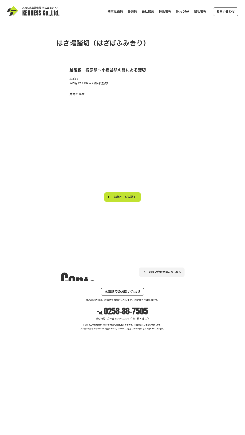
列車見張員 (115, 11)
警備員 (132, 11)
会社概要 (148, 11)
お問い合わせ (225, 11)
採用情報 (165, 11)
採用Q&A (182, 11)
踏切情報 (200, 11)
